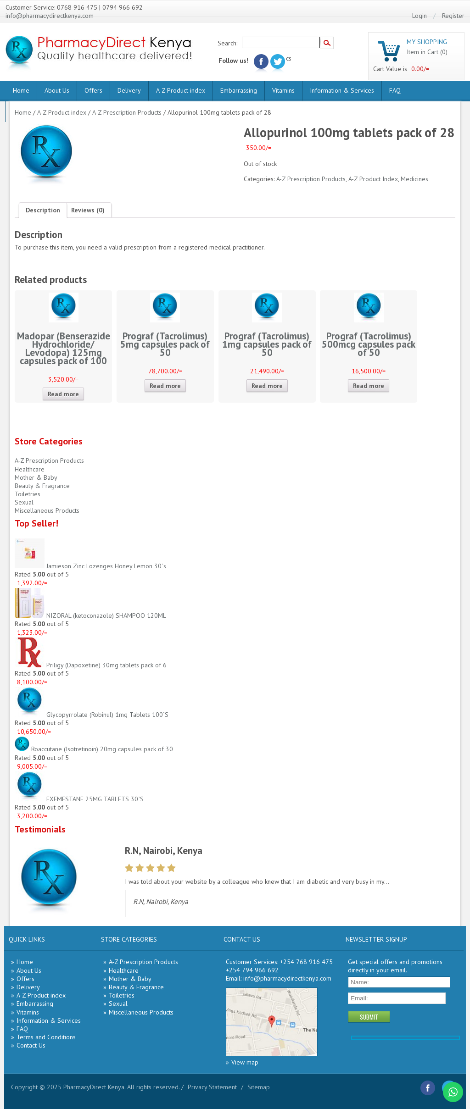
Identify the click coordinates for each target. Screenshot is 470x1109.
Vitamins (283, 90)
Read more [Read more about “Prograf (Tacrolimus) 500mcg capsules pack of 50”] (368, 386)
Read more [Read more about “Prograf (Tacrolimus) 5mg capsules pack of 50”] (165, 386)
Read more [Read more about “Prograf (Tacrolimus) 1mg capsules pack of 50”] (267, 386)
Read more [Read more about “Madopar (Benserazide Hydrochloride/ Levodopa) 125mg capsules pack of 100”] (63, 394)
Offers (93, 90)
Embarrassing (238, 90)
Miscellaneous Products (47, 510)
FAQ (395, 90)
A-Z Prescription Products (127, 112)
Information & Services (342, 90)
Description (43, 210)
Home (21, 90)
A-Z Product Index (373, 179)
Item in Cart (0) (427, 52)
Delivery (129, 90)
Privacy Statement (212, 1087)
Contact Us (31, 1045)
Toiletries (27, 494)
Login (419, 15)
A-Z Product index (180, 90)
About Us (57, 90)
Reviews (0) (88, 210)
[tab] (43, 210)
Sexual (24, 502)
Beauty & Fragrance (42, 486)
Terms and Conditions (46, 1037)
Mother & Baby (36, 477)
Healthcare (30, 469)
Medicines (414, 179)
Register (453, 15)
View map (244, 1062)
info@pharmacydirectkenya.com (50, 15)
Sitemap (258, 1087)
